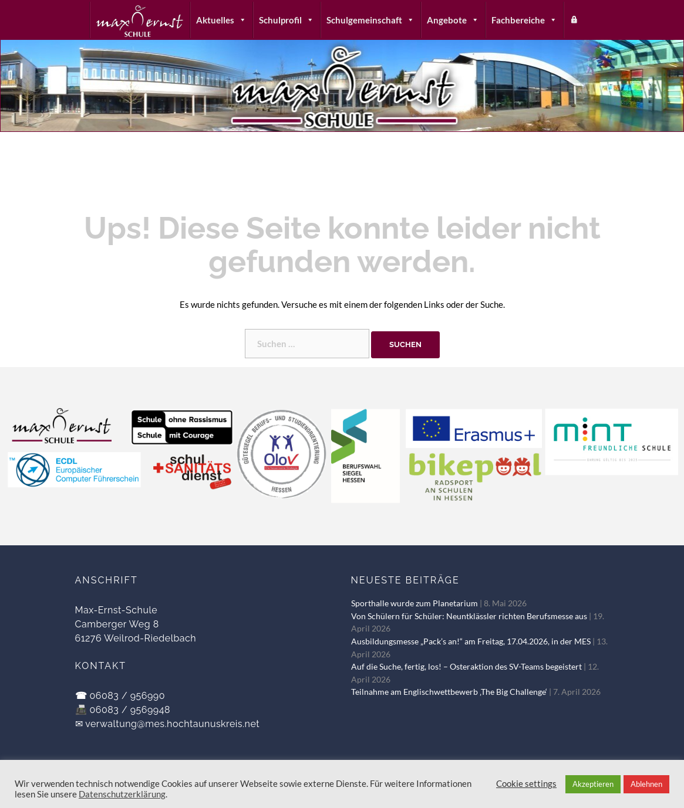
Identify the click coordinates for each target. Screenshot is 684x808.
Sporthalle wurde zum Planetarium (414, 603)
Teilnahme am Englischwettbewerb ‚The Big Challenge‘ (449, 692)
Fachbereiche (524, 20)
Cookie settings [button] (526, 784)
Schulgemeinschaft (370, 20)
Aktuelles (221, 20)
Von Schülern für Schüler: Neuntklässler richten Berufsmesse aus (469, 616)
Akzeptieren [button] (593, 784)
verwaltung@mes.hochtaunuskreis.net (172, 723)
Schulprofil (286, 20)
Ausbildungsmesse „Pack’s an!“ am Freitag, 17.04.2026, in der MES (471, 641)
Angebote (453, 20)
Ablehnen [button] (646, 784)
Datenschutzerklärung (122, 794)
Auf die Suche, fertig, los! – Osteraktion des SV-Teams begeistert (466, 666)
